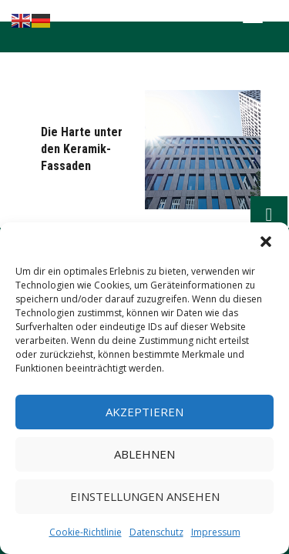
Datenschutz (156, 532)
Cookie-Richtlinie (85, 532)
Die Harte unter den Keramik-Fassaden (82, 149)
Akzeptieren (144, 411)
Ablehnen (144, 454)
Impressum (215, 532)
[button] (266, 241)
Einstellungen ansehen (145, 496)
